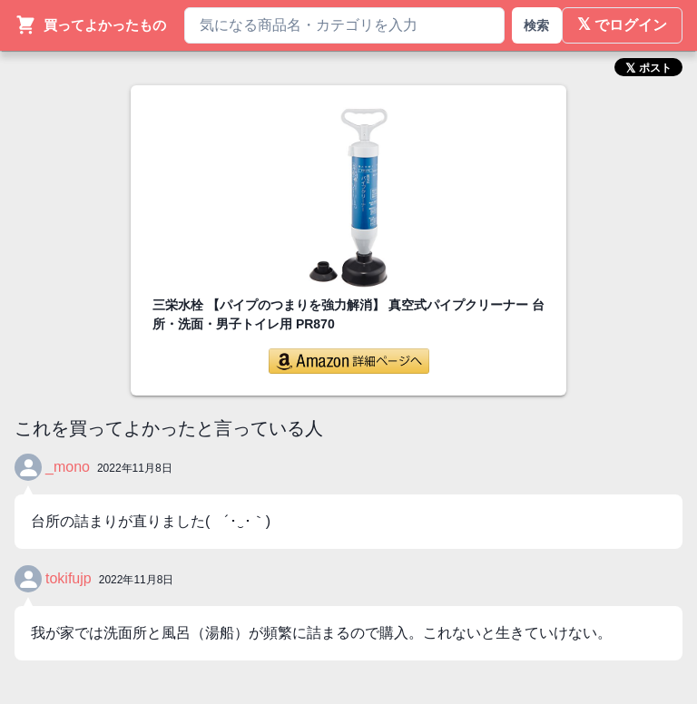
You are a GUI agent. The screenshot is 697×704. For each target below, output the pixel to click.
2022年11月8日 (134, 468)
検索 (536, 25)
